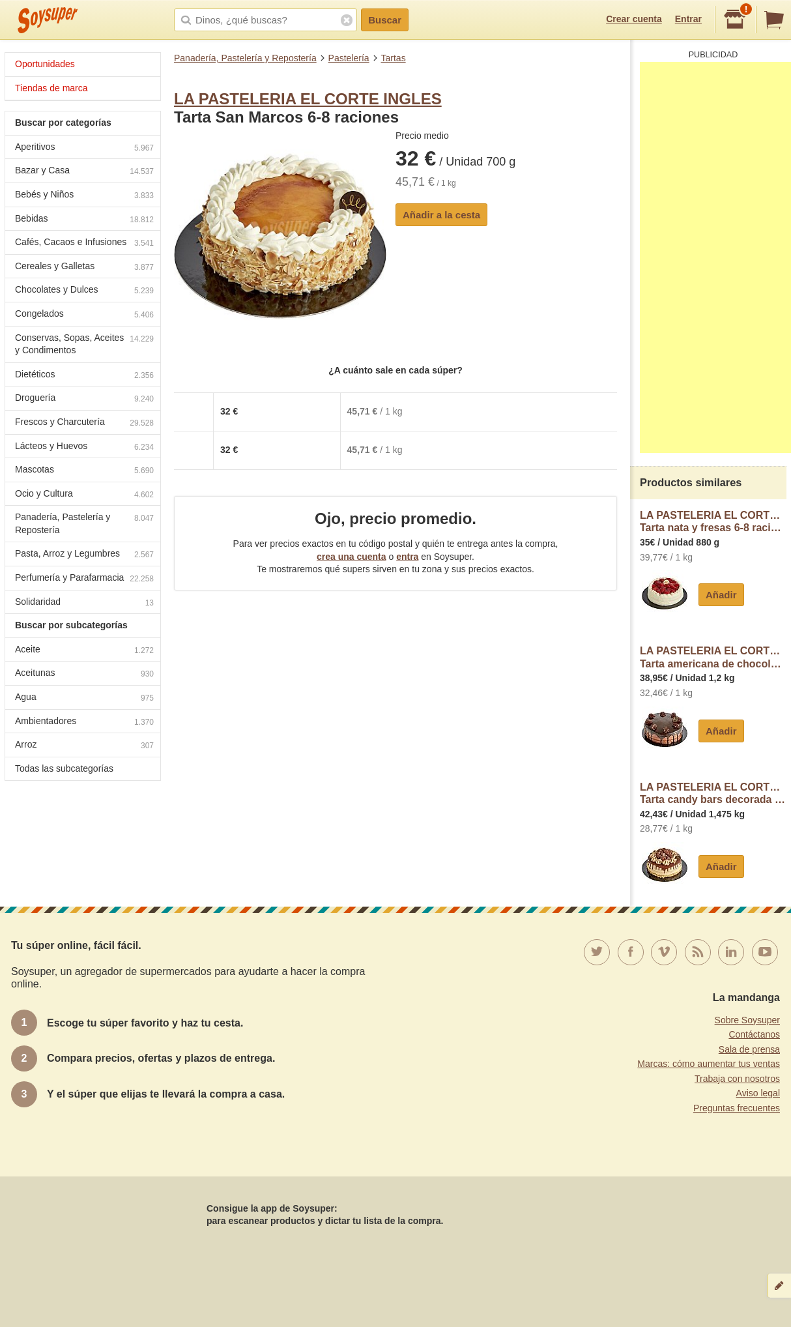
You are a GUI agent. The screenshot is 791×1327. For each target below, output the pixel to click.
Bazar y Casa (84, 172)
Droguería (84, 399)
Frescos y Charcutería (84, 423)
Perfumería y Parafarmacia (84, 579)
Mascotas (84, 471)
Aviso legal (758, 1093)
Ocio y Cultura (84, 495)
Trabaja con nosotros (737, 1078)
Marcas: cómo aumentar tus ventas (708, 1063)
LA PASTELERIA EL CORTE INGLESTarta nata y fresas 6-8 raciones (713, 522)
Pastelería (348, 58)
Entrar (688, 19)
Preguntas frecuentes (736, 1108)
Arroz (84, 746)
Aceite (84, 651)
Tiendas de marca (51, 88)
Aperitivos (84, 148)
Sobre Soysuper (747, 1020)
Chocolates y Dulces (84, 291)
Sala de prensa (749, 1049)
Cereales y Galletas (84, 267)
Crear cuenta (634, 19)
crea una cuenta (351, 556)
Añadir (721, 594)
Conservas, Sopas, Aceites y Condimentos (84, 344)
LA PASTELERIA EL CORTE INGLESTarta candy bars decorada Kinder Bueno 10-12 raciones (713, 793)
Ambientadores (84, 722)
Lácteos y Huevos (84, 447)
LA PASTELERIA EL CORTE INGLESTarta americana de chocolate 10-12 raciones (713, 657)
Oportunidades (45, 64)
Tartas (393, 58)
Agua (84, 698)
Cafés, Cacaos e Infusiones (84, 243)
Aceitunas (84, 674)
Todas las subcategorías (64, 768)
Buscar (384, 19)
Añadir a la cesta (441, 214)
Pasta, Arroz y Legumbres (84, 555)
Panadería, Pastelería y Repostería (245, 58)
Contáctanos (754, 1034)
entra (407, 556)
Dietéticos (84, 376)
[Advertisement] (715, 257)
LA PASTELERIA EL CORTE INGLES (308, 99)
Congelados (84, 315)
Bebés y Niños (84, 196)
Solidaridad (84, 603)
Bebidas (84, 220)
